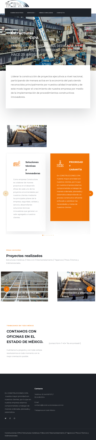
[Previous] (6, 289)
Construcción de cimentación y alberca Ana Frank (78, 293)
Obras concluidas (14, 287)
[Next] (90, 193)
